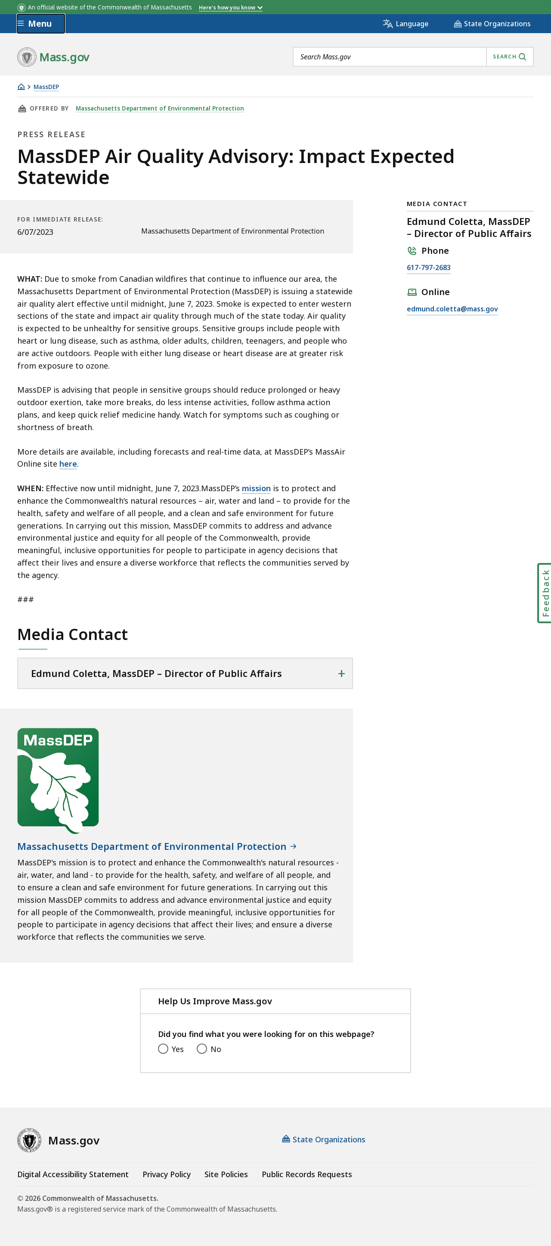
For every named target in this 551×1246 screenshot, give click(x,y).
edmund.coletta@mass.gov (452, 309)
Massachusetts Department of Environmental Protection (160, 108)
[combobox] (413, 57)
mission (256, 488)
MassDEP (46, 87)
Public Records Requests (307, 1174)
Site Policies (226, 1174)
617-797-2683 (429, 268)
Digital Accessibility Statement (73, 1174)
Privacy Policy (166, 1174)
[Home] (21, 86)
